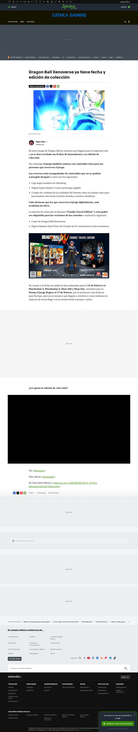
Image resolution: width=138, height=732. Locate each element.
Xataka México (69, 6)
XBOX (22, 22)
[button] (41, 141)
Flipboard (54, 86)
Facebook (129, 22)
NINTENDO (30, 22)
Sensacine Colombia (48, 719)
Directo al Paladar (68, 687)
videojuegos (54, 493)
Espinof (46, 690)
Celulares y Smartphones (34, 644)
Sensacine (48, 687)
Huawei (95, 57)
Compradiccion (103, 693)
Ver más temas (14, 659)
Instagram (93, 657)
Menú (13, 7)
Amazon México (30, 57)
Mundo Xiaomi (13, 701)
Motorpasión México (84, 716)
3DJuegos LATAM (32, 715)
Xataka (10, 687)
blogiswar (39, 470)
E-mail (58, 86)
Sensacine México (50, 715)
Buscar (126, 668)
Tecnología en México (37, 649)
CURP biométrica (102, 622)
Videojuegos (69, 15)
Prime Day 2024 (14, 649)
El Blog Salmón (121, 687)
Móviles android (56, 649)
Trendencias (102, 687)
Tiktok (114, 657)
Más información (85, 730)
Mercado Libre (44, 57)
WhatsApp (55, 57)
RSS (101, 657)
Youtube (88, 657)
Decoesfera (102, 690)
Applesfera (12, 693)
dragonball (48, 476)
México (10, 653)
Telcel (52, 653)
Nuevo (124, 7)
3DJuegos (29, 687)
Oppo (111, 57)
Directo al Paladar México (68, 716)
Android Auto (71, 57)
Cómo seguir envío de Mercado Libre (66, 622)
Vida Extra (29, 690)
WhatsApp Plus (87, 622)
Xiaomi (103, 57)
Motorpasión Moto (86, 690)
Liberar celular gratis (118, 622)
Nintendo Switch (84, 57)
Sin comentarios (38, 86)
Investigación (13, 636)
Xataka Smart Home (13, 697)
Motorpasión (84, 687)
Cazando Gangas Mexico (56, 637)
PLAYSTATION (12, 22)
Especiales (12, 643)
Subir (124, 677)
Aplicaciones (55, 643)
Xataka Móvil (12, 690)
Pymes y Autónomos (120, 691)
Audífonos (119, 57)
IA (63, 57)
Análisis (32, 636)
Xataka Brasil (12, 718)
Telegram (97, 657)
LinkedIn (110, 657)
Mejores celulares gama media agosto (37, 622)
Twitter (125, 22)
